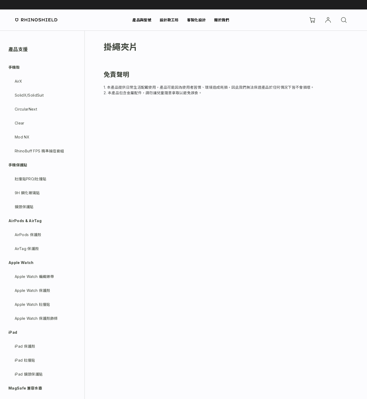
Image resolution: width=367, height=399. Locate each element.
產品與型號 (141, 20)
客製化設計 (196, 20)
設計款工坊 (169, 20)
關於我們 (221, 20)
